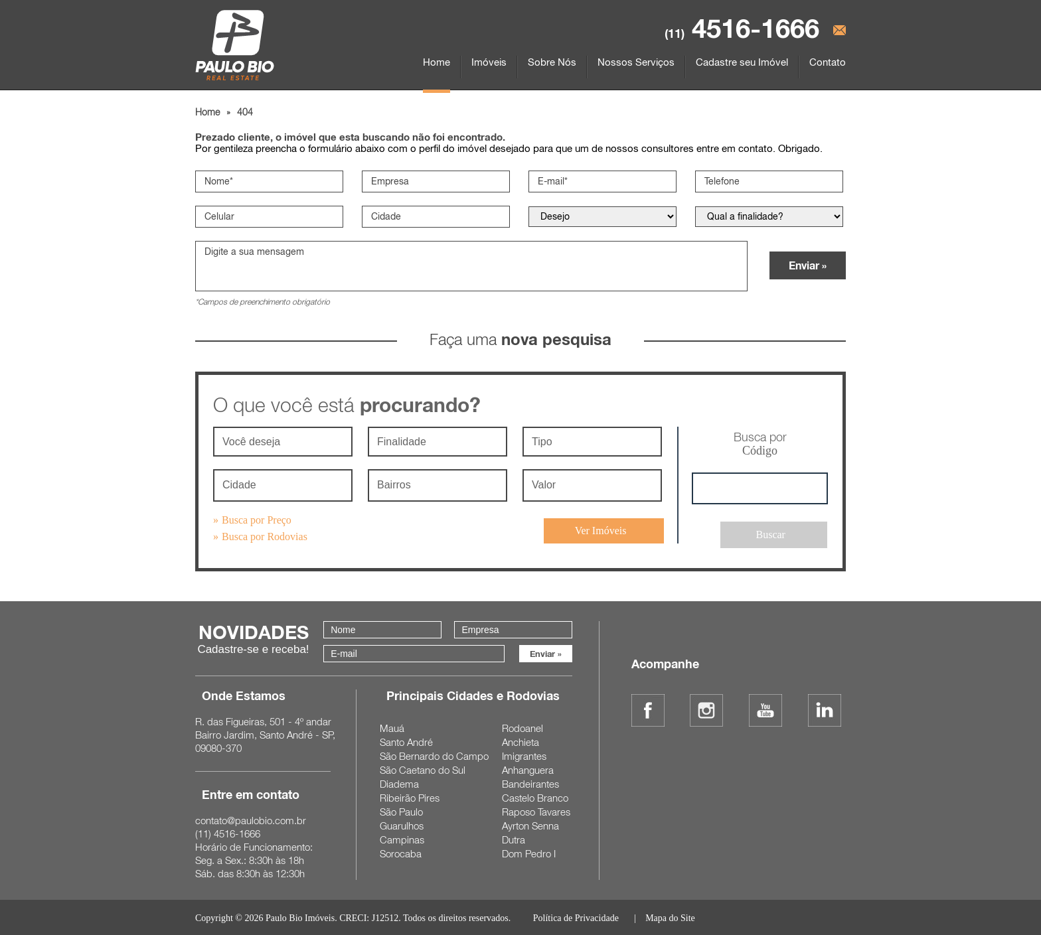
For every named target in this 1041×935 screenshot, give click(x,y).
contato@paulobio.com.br (250, 819)
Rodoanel (522, 727)
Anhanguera (528, 768)
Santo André (406, 741)
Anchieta (520, 741)
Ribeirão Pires (410, 796)
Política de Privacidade (576, 917)
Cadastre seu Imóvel (742, 62)
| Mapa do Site (663, 917)
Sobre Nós (552, 62)
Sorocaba (401, 852)
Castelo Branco (535, 796)
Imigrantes (524, 754)
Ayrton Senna (530, 824)
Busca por (760, 447)
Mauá (392, 727)
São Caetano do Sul (422, 768)
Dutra (513, 838)
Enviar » (808, 267)
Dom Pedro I (529, 852)
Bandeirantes (530, 782)
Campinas (402, 838)
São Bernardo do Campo (434, 754)
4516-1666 (742, 28)
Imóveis (489, 62)
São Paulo (401, 810)
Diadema (399, 782)
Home (436, 62)
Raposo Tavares (536, 810)
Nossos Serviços (636, 62)
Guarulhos (402, 824)
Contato (827, 62)
